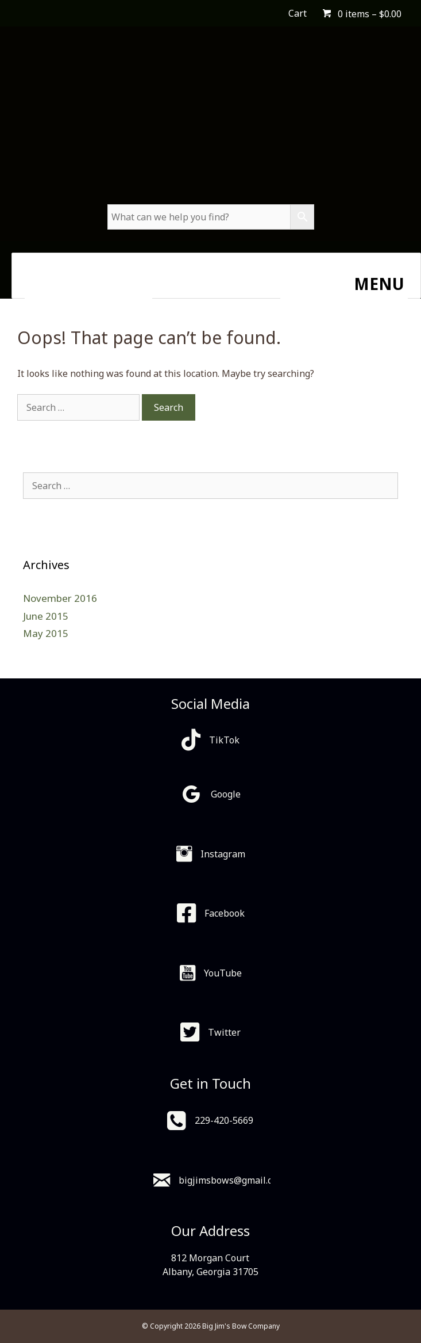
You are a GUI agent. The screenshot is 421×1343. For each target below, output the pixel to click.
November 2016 (60, 598)
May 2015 (45, 633)
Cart (297, 13)
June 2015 (45, 616)
